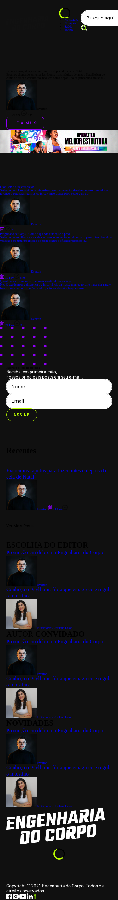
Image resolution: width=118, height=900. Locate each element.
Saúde (68, 26)
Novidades (71, 19)
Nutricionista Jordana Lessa (39, 806)
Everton (26, 763)
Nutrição (70, 23)
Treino (69, 30)
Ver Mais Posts (20, 525)
